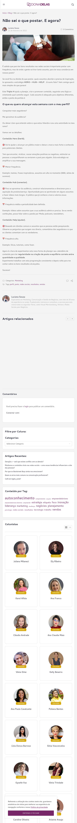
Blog (10, 13)
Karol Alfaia (21, 598)
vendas (42, 284)
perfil (12, 284)
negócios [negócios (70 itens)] (41, 506)
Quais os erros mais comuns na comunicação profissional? (26, 475)
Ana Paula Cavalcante (21, 709)
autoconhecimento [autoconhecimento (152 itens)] (20, 498)
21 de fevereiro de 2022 (17, 30)
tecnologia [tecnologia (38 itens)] (38, 509)
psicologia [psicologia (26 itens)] (8, 510)
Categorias (12, 437)
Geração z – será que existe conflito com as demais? (24, 461)
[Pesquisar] (72, 4)
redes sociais (25, 284)
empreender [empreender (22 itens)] (27, 503)
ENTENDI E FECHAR (31, 813)
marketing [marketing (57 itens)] (22, 505)
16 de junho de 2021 (19, 375)
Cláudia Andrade (21, 635)
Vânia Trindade (56, 782)
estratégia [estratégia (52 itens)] (37, 502)
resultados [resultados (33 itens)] (28, 510)
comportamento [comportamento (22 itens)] (40, 499)
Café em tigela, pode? (13, 479)
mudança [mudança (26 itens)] (32, 506)
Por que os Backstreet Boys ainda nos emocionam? (24, 471)
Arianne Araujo (56, 819)
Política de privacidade (39, 807)
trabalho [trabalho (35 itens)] (47, 510)
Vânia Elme (21, 672)
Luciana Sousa (13, 28)
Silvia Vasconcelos (56, 746)
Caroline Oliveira (21, 819)
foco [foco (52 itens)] (54, 502)
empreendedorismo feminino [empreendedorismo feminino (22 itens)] (13, 503)
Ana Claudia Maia (56, 635)
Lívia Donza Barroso (21, 746)
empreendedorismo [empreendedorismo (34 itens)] (60, 498)
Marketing (19, 280)
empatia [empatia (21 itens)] (48, 499)
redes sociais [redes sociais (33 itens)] (18, 510)
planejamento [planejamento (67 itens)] (56, 505)
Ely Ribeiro (16, 373)
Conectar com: (12, 412)
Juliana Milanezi (21, 561)
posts (17, 284)
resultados (35, 284)
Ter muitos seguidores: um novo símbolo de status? (33, 357)
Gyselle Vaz (21, 782)
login (26, 406)
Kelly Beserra (56, 672)
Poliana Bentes (56, 709)
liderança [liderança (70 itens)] (10, 506)
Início (4, 13)
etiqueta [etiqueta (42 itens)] (47, 502)
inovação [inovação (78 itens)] (63, 502)
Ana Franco (56, 598)
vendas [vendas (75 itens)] (56, 509)
